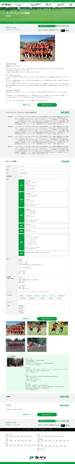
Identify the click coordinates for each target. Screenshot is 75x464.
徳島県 (64, 440)
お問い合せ (35, 429)
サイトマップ (58, 1)
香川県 (57, 440)
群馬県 (30, 440)
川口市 (17, 22)
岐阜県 (22, 445)
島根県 (50, 440)
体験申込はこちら (27, 104)
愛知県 (7, 445)
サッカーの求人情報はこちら (60, 5)
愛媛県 (61, 440)
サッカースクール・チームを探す (18, 5)
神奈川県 (11, 440)
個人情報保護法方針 (43, 429)
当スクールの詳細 (11, 161)
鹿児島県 (61, 446)
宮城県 (18, 436)
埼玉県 (14, 22)
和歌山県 (57, 436)
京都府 (46, 436)
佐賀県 (42, 446)
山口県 (53, 440)
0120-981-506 (63, 26)
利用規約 (50, 429)
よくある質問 (51, 1)
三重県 (61, 436)
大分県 (50, 446)
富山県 (29, 445)
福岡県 (39, 446)
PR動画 (8, 396)
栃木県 (26, 440)
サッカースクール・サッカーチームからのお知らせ (21, 112)
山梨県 (14, 445)
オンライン (42, 450)
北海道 (7, 436)
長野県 (18, 445)
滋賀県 (50, 436)
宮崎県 (57, 446)
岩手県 (14, 436)
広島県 (39, 440)
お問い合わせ (71, 5)
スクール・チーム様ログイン (68, 1)
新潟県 (25, 445)
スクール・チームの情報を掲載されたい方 (34, 5)
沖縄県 (65, 446)
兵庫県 (42, 436)
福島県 (29, 436)
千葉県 (15, 440)
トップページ (8, 22)
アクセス (8, 405)
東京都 (7, 440)
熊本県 (53, 446)
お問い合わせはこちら (47, 104)
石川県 (33, 445)
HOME (24, 429)
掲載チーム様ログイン (48, 5)
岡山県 (42, 440)
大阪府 (39, 436)
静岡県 (11, 445)
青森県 (11, 436)
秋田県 (22, 436)
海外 (38, 450)
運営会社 (29, 429)
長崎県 (46, 446)
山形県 (25, 436)
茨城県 (22, 440)
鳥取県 (46, 440)
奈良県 (53, 436)
